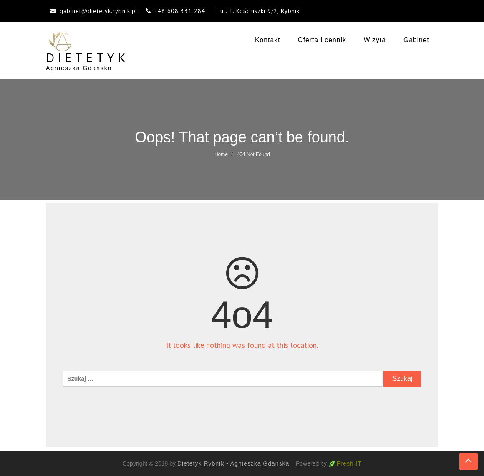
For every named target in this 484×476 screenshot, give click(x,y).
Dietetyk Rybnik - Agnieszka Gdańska (233, 463)
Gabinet (416, 39)
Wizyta (375, 39)
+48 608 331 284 (179, 11)
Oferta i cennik (321, 39)
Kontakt (267, 39)
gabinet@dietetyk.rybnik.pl (99, 11)
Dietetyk (87, 57)
